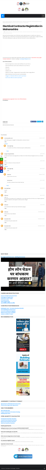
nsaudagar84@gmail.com (25, 58)
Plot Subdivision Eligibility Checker (8, 440)
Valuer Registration (5, 301)
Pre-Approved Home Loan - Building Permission (13, 257)
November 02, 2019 (41, 218)
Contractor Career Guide (7, 298)
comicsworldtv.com (8, 138)
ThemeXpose (7, 468)
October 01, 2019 (41, 174)
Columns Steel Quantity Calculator (9, 420)
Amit (5, 160)
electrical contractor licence (17, 21)
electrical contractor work (27, 21)
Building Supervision (5, 413)
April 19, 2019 (42, 160)
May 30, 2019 (42, 195)
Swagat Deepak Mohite (9, 153)
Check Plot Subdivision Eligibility (8, 311)
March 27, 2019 (41, 138)
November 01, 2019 (41, 211)
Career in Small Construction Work (9, 295)
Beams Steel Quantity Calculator (8, 421)
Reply (5, 141)
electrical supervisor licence (37, 21)
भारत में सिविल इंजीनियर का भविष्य (8, 303)
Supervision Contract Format (7, 444)
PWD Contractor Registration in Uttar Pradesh (10, 436)
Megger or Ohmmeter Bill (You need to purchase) (16, 75)
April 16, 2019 (42, 145)
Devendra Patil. (7, 219)
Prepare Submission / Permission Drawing (10, 412)
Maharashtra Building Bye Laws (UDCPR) (9, 431)
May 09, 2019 (42, 168)
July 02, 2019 (42, 204)
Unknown (9, 174)
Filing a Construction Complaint (8, 312)
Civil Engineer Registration (7, 297)
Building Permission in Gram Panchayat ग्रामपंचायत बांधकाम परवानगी (14, 428)
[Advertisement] (23, 48)
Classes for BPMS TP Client (7, 314)
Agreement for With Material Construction (11, 403)
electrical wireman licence (7, 22)
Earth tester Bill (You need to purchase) (14, 77)
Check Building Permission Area (8, 309)
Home (4, 21)
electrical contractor (8, 21)
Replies (6, 143)
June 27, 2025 (42, 180)
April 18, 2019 (42, 153)
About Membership (5, 410)
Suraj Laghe (9, 146)
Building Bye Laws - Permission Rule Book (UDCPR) (12, 308)
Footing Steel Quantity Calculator (8, 418)
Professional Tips (5, 300)
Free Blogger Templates (15, 468)
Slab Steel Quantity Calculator (8, 423)
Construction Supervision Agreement (9, 405)
